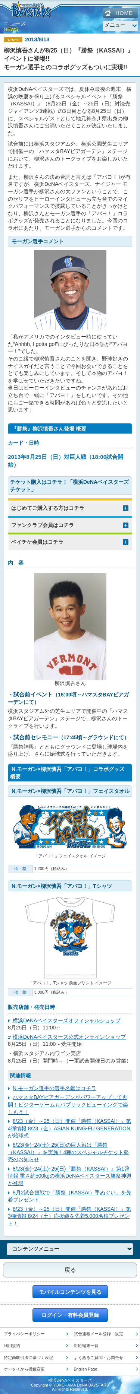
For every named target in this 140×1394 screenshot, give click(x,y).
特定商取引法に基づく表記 (28, 1357)
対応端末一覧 (86, 1345)
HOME (124, 13)
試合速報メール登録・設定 (98, 1333)
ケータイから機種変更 (24, 1369)
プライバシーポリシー (24, 1333)
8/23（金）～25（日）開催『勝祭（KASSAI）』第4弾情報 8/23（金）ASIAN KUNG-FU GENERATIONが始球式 (69, 1128)
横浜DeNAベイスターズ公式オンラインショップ (69, 1037)
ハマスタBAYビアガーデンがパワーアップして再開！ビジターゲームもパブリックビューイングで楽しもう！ (68, 1104)
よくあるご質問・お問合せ (98, 1357)
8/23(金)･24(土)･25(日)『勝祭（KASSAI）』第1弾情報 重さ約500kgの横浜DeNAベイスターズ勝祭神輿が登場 (69, 1176)
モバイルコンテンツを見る (70, 1292)
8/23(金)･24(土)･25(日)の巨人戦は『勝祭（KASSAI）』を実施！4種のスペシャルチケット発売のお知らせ (68, 1152)
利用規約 (12, 1345)
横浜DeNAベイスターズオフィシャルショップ (67, 1020)
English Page (85, 1369)
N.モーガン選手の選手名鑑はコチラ (54, 1088)
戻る (70, 1270)
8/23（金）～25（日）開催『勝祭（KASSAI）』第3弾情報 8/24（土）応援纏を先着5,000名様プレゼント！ (69, 1216)
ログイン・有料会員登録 (70, 1315)
